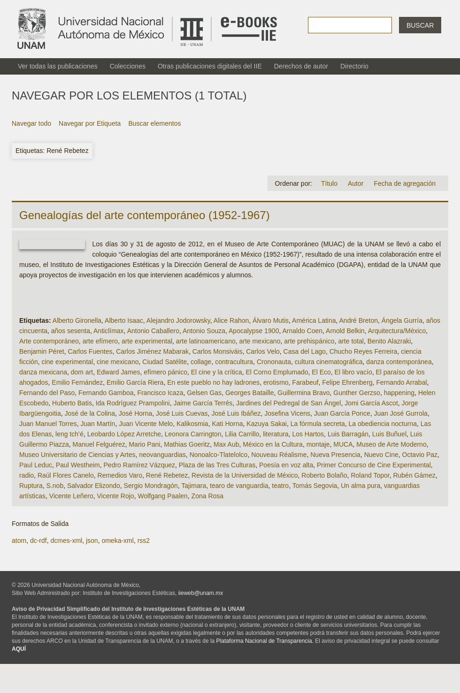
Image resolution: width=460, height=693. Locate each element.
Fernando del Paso (47, 392)
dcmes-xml (66, 540)
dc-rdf (38, 540)
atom (19, 540)
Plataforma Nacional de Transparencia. (265, 641)
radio (26, 475)
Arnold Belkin (345, 331)
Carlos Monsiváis (217, 351)
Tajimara (193, 485)
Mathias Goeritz (187, 444)
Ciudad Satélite (164, 362)
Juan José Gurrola (400, 413)
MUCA (343, 444)
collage (201, 362)
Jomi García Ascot (371, 403)
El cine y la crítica (216, 372)
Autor (355, 183)
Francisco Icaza (160, 392)
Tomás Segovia (314, 485)
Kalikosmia (192, 423)
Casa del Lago (305, 351)
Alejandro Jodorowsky (178, 320)
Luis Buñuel (389, 434)
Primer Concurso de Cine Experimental (374, 465)
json (92, 540)
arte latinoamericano (206, 341)
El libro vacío (353, 372)
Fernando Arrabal (401, 382)
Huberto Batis (72, 403)
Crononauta (274, 362)
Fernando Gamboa (106, 392)
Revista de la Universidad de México (245, 475)
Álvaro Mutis (271, 320)
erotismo (276, 382)
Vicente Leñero (71, 496)
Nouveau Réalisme (279, 454)
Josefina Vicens (287, 413)
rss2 (144, 540)
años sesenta (70, 331)
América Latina (314, 320)
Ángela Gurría (402, 320)
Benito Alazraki (389, 341)
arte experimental (147, 341)
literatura (275, 434)
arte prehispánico (309, 341)
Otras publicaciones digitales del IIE (210, 66)
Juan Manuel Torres (48, 423)
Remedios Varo (120, 475)
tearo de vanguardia (239, 485)
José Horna (136, 413)
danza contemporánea (398, 362)
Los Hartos (308, 434)
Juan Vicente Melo (146, 423)
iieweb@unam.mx (200, 593)
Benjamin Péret (41, 351)
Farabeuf (305, 382)
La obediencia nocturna (382, 423)
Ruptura (31, 485)
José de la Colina (90, 413)
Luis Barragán (348, 434)
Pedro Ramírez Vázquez (140, 465)
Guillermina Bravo (303, 392)
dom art (82, 372)
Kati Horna (227, 423)
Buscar (420, 25)
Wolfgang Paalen (162, 496)
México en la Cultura (273, 444)
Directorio (354, 66)
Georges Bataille (249, 392)
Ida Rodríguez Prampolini (133, 403)
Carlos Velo (263, 351)
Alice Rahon (231, 320)
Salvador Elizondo (93, 485)
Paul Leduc (35, 465)
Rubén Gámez (414, 475)
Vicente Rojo (115, 496)
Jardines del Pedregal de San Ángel (288, 403)
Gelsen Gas (204, 392)
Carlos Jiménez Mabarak (152, 351)
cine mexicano (118, 362)
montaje (318, 444)
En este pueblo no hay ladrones (213, 382)
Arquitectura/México (397, 331)
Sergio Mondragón (151, 485)
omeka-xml (117, 540)
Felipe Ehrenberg (347, 382)
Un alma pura (360, 485)
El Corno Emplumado (276, 372)
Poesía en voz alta (286, 465)
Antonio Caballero (153, 331)
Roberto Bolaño (324, 475)
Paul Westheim (78, 465)
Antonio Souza (204, 331)
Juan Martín (97, 423)
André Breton (358, 320)
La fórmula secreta (318, 423)
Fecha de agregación (405, 183)
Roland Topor (370, 475)
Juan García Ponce (342, 413)
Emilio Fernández (77, 382)
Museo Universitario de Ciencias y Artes (77, 454)
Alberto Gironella (77, 320)
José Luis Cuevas (182, 413)
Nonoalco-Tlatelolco (219, 454)
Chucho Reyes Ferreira (364, 351)
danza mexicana (43, 372)
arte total (350, 341)
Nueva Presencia (335, 454)
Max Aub (226, 444)
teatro (280, 485)
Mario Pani (144, 444)
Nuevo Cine (381, 454)
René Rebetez (167, 475)
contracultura (234, 362)
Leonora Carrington (193, 434)
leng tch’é (69, 434)
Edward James (118, 372)
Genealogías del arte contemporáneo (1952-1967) (144, 215)
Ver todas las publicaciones (58, 66)
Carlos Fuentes (90, 351)
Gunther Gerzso (356, 392)
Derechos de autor (301, 66)
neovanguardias (162, 454)
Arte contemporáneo (49, 341)
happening (399, 392)
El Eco (321, 372)
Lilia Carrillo (242, 434)
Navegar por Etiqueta (90, 123)
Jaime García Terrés (202, 403)
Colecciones (128, 66)
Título (329, 183)
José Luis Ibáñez (236, 413)
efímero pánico (165, 372)
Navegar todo (31, 123)
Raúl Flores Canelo (66, 475)
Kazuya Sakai (266, 423)
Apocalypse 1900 (254, 331)
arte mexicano (260, 341)
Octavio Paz (419, 454)
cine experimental (67, 362)
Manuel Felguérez (99, 444)
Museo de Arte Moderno (391, 444)
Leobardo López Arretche (124, 434)
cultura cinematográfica (329, 362)
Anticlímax (108, 331)
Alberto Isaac (124, 320)
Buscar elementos (154, 123)
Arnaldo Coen (302, 331)
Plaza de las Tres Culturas (217, 465)
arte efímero (100, 341)
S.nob (55, 485)
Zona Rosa (207, 496)
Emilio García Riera (135, 382)
